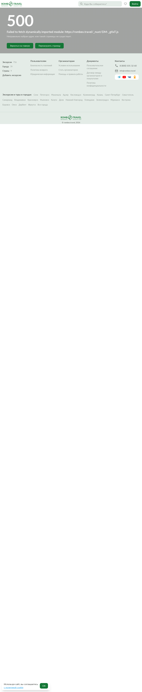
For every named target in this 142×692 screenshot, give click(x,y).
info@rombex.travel (127, 58)
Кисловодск (75, 82)
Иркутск (32, 92)
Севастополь (128, 82)
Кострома (126, 87)
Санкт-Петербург (112, 82)
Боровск (6, 92)
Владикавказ (20, 87)
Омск (14, 92)
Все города (43, 92)
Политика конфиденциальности (96, 71)
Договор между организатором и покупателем (94, 63)
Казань (100, 82)
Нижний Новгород (74, 87)
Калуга (54, 87)
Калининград (89, 82)
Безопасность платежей (41, 53)
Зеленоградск (102, 87)
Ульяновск (44, 87)
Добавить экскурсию (11, 62)
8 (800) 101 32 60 (128, 53)
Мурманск (115, 87)
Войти (135, 3)
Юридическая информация (42, 61)
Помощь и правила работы (71, 61)
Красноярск (33, 87)
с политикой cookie (13, 687)
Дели (61, 87)
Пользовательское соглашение (95, 54)
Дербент (22, 92)
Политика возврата (39, 57)
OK (44, 685)
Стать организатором (68, 57)
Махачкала (56, 82)
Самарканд (7, 87)
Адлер (66, 82)
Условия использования (69, 53)
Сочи (36, 82)
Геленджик (89, 87)
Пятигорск (44, 82)
